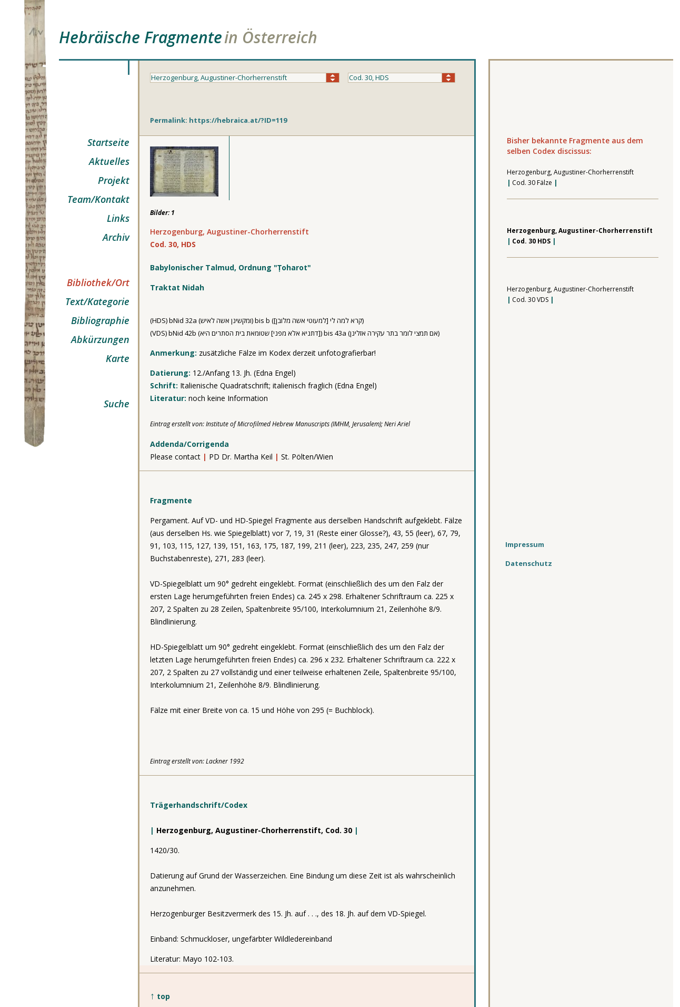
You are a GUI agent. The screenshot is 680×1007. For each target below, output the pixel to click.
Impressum (524, 544)
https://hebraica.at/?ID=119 (238, 120)
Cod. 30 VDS (530, 299)
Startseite (108, 142)
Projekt (113, 180)
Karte (117, 358)
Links (118, 218)
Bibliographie (100, 320)
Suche (116, 403)
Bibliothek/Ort (98, 282)
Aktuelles (109, 161)
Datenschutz (528, 563)
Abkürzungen (100, 339)
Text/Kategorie (97, 301)
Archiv (116, 237)
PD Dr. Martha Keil (242, 457)
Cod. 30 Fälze (532, 182)
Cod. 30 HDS (531, 241)
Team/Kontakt (98, 199)
